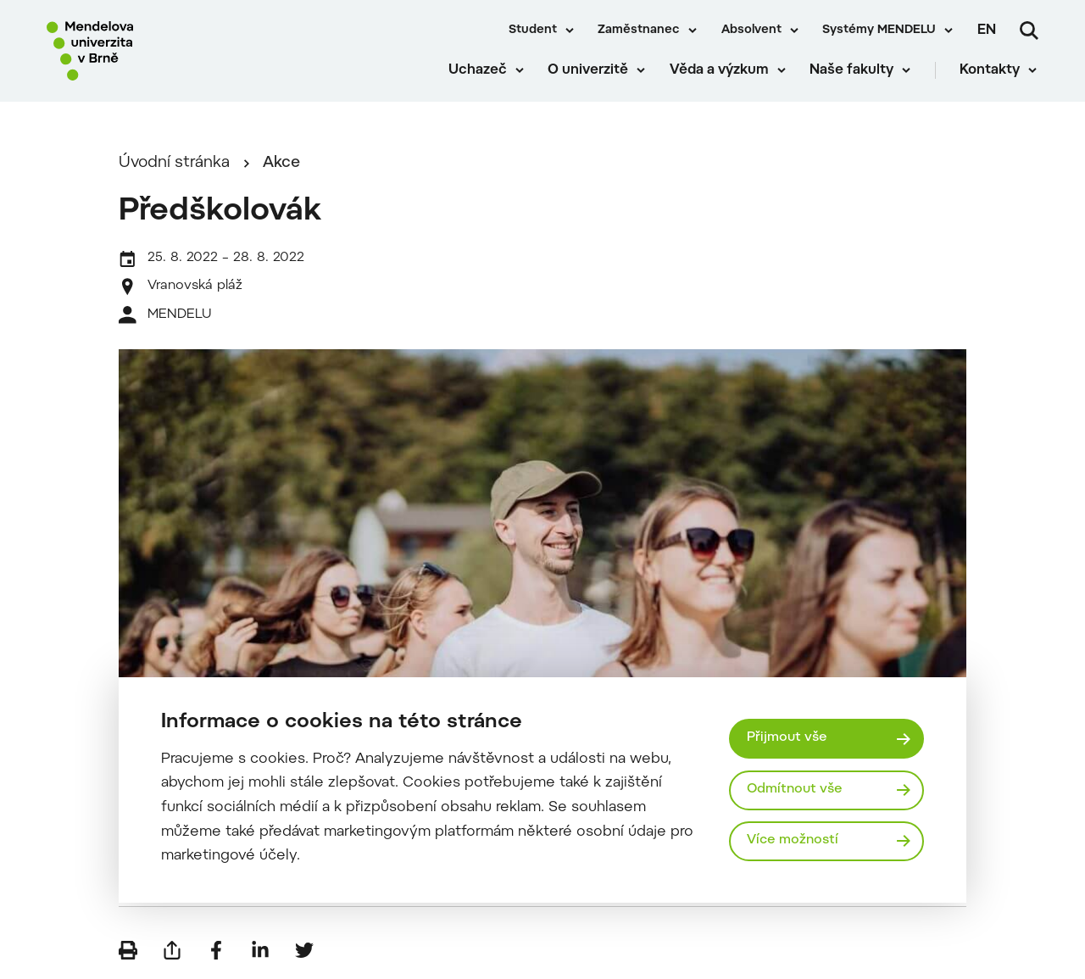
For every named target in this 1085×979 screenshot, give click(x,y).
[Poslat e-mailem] (172, 953)
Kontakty (991, 76)
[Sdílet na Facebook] (216, 953)
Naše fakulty (853, 76)
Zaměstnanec (639, 30)
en (986, 30)
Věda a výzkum (721, 76)
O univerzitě (589, 76)
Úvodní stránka (174, 167)
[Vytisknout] (128, 953)
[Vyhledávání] (1029, 30)
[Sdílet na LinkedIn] (260, 953)
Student (533, 30)
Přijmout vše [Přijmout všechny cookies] (788, 737)
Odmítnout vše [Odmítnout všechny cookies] (796, 789)
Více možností (793, 840)
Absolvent (751, 30)
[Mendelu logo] (144, 53)
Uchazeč (479, 76)
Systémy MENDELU (879, 30)
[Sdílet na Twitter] (304, 953)
